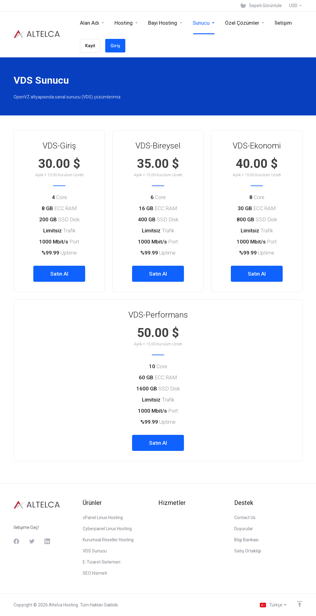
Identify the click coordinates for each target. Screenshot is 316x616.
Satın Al (59, 274)
